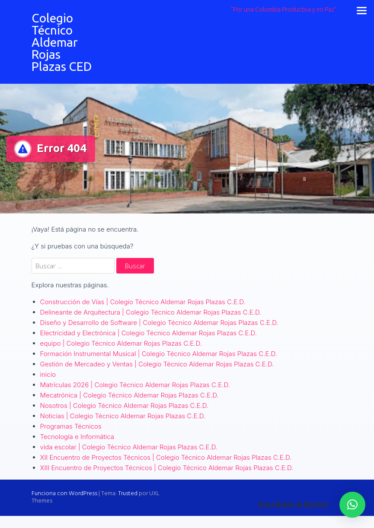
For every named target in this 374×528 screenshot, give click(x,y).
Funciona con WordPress (64, 494)
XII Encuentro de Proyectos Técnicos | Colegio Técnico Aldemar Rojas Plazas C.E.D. (166, 457)
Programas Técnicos (71, 426)
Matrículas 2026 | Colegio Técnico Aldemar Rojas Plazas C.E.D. (135, 385)
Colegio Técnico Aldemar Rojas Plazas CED (62, 42)
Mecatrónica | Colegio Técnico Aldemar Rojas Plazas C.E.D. (129, 395)
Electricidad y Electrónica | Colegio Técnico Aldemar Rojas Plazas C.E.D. (148, 333)
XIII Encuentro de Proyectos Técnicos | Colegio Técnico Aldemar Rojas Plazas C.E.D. (167, 468)
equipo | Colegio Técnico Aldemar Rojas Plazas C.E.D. (121, 343)
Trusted (127, 494)
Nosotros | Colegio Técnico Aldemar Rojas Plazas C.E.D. (124, 405)
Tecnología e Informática (77, 437)
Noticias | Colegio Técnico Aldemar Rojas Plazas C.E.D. (123, 416)
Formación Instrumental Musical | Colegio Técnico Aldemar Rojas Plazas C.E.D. (158, 354)
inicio (48, 374)
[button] (352, 505)
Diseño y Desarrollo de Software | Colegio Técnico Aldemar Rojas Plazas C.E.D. (159, 322)
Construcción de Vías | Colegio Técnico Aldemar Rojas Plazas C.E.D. (143, 302)
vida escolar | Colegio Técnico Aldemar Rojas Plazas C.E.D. (129, 447)
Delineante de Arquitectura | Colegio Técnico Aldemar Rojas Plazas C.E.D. (151, 312)
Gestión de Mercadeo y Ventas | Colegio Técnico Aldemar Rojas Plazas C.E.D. (157, 364)
